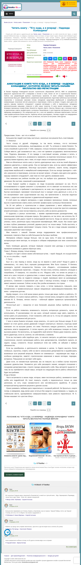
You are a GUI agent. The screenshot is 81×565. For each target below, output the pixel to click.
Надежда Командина (49, 44)
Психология (46, 33)
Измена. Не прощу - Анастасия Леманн (18, 528)
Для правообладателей (18, 555)
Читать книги (37, 33)
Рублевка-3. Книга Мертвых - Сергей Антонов (20, 514)
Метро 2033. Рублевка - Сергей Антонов (18, 499)
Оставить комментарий (14, 474)
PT (70, 58)
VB (65, 58)
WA (60, 58)
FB (50, 58)
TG (45, 58)
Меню (9, 13)
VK (75, 58)
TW (55, 58)
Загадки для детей (53, 555)
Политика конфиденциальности (36, 555)
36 (49, 123)
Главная (6, 555)
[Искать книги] (74, 13)
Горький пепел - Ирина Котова (15, 542)
